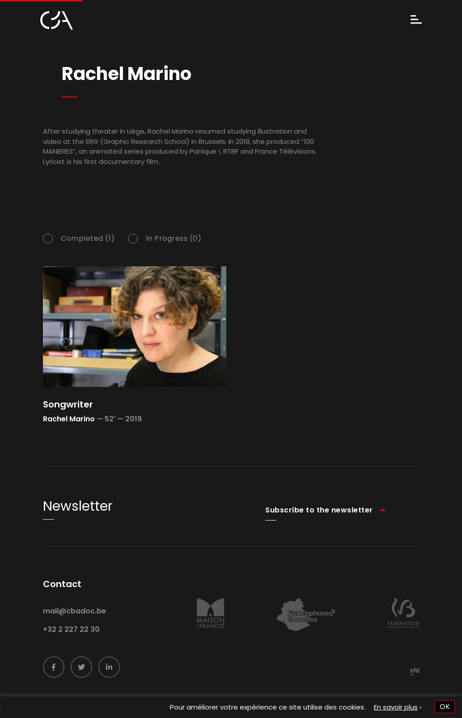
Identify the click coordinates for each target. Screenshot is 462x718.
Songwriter (68, 404)
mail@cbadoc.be (74, 619)
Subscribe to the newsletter (319, 518)
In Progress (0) (174, 239)
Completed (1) (88, 239)
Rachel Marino (69, 419)
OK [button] (445, 706)
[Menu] (416, 20)
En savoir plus (396, 707)
